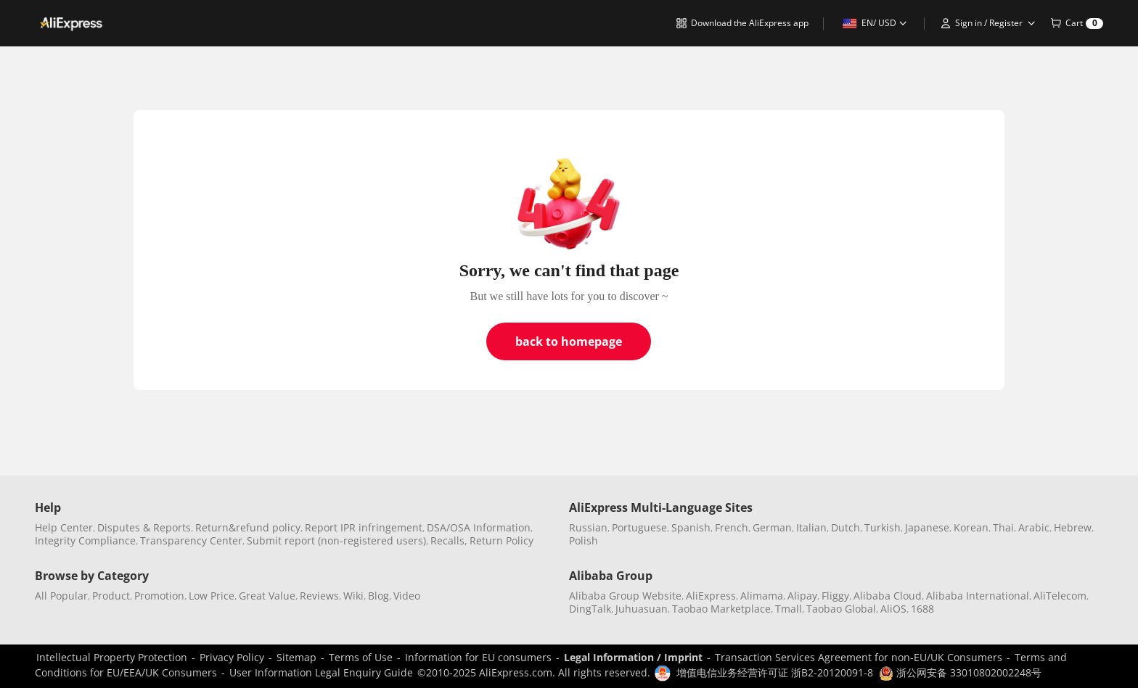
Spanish (691, 527)
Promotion (159, 595)
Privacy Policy (232, 657)
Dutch (845, 527)
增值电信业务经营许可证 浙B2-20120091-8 (774, 672)
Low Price (211, 595)
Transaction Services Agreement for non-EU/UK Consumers (858, 657)
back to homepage (568, 341)
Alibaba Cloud (888, 595)
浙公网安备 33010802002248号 (960, 672)
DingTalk (590, 609)
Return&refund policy (247, 527)
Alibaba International (977, 595)
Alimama (761, 595)
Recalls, (448, 540)
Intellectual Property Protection (111, 657)
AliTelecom (1059, 595)
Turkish (882, 527)
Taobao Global (841, 609)
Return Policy (501, 540)
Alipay (802, 595)
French (731, 527)
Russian (588, 527)
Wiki (353, 595)
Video (406, 595)
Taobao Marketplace (721, 609)
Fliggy (835, 595)
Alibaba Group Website (625, 595)
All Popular (61, 595)
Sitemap (296, 657)
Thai (1003, 527)
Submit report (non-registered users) (336, 540)
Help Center (64, 527)
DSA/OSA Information (479, 527)
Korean (971, 527)
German (772, 527)
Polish (583, 540)
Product (111, 595)
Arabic (1033, 527)
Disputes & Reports (144, 527)
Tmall (788, 609)
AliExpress (711, 595)
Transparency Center (191, 540)
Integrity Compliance (85, 540)
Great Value (267, 595)
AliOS (893, 609)
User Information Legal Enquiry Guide (321, 672)
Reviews (319, 595)
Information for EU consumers (478, 657)
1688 (922, 609)
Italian (811, 527)
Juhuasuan (641, 609)
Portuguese (639, 527)
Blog (378, 595)
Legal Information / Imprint (633, 657)
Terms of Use (361, 657)
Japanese (927, 527)
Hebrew (1073, 527)
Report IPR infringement (363, 527)
